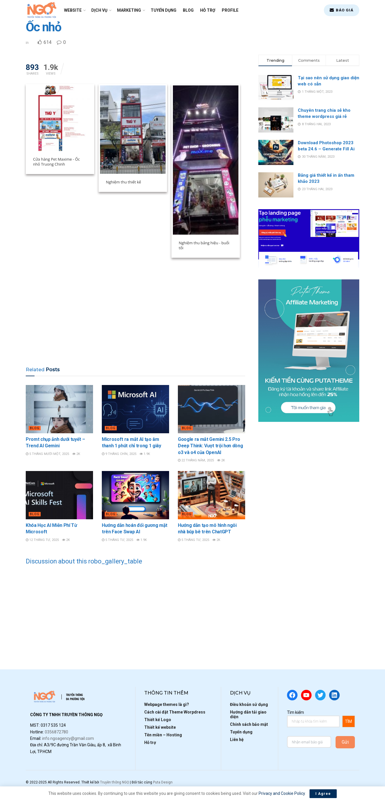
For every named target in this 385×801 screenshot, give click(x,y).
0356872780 (56, 732)
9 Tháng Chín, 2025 (119, 454)
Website (73, 10)
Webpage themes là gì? (166, 704)
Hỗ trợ (207, 10)
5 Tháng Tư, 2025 (117, 540)
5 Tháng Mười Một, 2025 (47, 454)
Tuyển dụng (163, 10)
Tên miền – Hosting (163, 735)
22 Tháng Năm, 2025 (196, 460)
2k (76, 454)
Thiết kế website (160, 727)
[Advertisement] (135, 315)
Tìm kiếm (295, 712)
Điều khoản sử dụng (249, 704)
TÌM (348, 721)
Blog (188, 10)
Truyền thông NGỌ (114, 782)
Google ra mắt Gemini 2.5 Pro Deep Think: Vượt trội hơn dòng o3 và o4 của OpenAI (210, 445)
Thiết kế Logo (157, 719)
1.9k (145, 454)
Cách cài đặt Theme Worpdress (174, 712)
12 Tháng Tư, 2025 (42, 540)
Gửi (345, 742)
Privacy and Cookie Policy (282, 793)
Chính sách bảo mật (249, 724)
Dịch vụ (99, 10)
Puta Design (163, 782)
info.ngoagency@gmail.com (68, 738)
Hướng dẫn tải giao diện (248, 714)
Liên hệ (237, 739)
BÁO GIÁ (341, 10)
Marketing (129, 10)
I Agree (323, 793)
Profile (230, 10)
